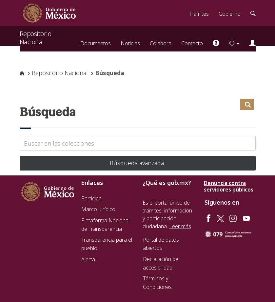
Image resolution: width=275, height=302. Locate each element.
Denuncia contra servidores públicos (228, 186)
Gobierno (230, 13)
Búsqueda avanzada (138, 163)
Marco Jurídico (98, 209)
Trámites (199, 13)
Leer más (180, 226)
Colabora (160, 43)
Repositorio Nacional (35, 34)
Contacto (192, 43)
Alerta (88, 259)
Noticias (130, 43)
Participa (91, 198)
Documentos (95, 43)
